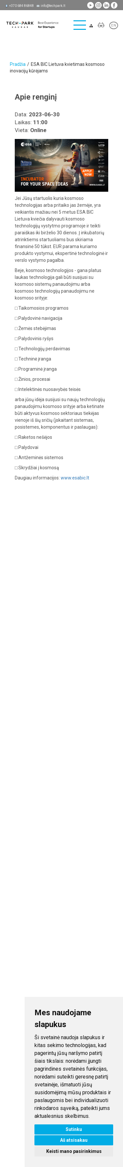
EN (113, 25)
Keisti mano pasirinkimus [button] (74, 1151)
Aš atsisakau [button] (74, 1140)
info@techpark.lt (53, 6)
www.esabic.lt (75, 477)
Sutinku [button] (74, 1129)
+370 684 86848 (21, 6)
